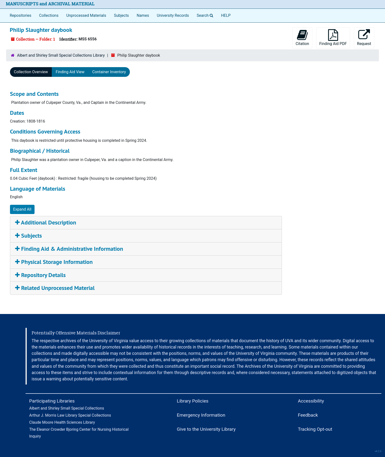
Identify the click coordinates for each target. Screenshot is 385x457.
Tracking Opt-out (315, 429)
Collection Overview (31, 72)
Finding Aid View (70, 72)
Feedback (308, 415)
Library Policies (192, 401)
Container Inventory (109, 72)
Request (364, 37)
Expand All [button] (22, 209)
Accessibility (311, 401)
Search (206, 15)
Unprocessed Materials (86, 15)
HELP (226, 15)
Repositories (20, 15)
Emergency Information (201, 415)
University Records (173, 15)
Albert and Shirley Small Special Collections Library (61, 55)
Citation (302, 37)
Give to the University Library (206, 429)
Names (143, 15)
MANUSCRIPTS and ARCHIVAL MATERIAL (50, 4)
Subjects (121, 15)
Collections (49, 15)
